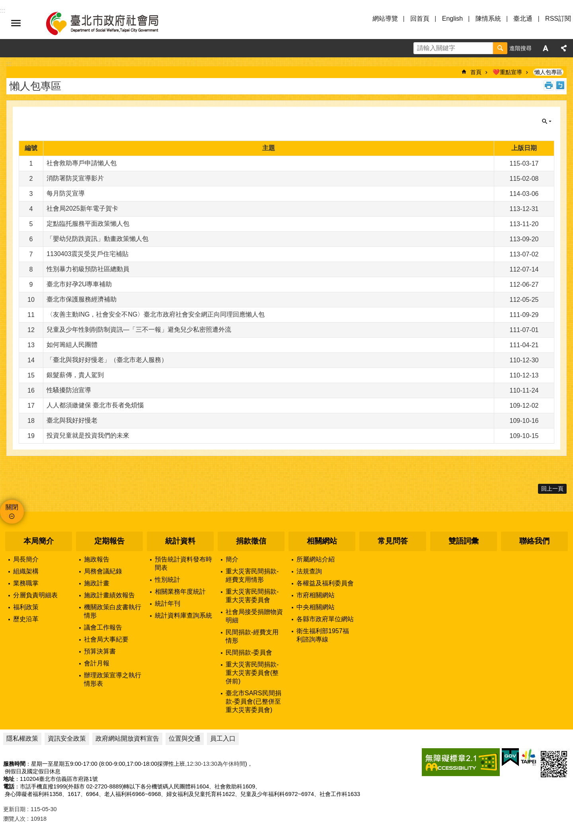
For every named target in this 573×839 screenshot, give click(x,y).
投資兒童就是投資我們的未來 (88, 435)
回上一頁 (552, 488)
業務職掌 (26, 583)
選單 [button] (16, 23)
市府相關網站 (315, 595)
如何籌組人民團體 (72, 344)
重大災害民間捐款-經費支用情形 (252, 575)
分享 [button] (564, 48)
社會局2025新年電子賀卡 (82, 208)
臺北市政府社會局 (111, 23)
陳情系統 (488, 18)
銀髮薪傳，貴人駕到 (75, 375)
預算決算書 (100, 651)
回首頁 (419, 18)
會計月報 (96, 663)
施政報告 (96, 559)
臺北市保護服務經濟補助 (82, 299)
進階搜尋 (520, 48)
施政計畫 (96, 583)
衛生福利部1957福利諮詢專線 (322, 635)
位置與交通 (185, 738)
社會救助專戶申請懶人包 (82, 163)
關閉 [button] (546, 121)
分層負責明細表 (35, 595)
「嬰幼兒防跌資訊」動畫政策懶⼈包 (97, 238)
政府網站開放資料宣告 (127, 738)
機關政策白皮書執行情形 (112, 611)
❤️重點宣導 (507, 72)
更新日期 (14, 809)
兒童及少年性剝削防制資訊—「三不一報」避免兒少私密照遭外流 (139, 329)
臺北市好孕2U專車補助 (79, 284)
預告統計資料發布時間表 (183, 563)
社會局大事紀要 (106, 639)
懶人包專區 (548, 72)
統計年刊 (167, 603)
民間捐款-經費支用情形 (252, 636)
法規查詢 (309, 571)
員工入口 (223, 738)
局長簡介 (26, 559)
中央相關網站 (315, 607)
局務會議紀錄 (103, 571)
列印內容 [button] (549, 85)
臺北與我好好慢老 (72, 420)
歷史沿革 (26, 619)
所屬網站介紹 (315, 559)
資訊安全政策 (67, 738)
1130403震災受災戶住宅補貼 (88, 253)
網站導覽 (385, 18)
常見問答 (393, 541)
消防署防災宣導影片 (75, 178)
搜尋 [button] (500, 48)
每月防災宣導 (66, 193)
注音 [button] (560, 85)
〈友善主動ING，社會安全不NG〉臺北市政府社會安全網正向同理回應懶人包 (156, 314)
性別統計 (167, 579)
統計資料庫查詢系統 (183, 615)
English (452, 18)
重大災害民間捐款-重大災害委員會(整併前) (252, 672)
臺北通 (522, 18)
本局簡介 (38, 541)
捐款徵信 (251, 541)
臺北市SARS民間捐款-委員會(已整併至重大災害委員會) (253, 701)
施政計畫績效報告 (109, 595)
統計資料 (180, 541)
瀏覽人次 (14, 819)
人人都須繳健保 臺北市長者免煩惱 (95, 405)
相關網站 (322, 541)
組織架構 (26, 571)
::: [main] (9, 64)
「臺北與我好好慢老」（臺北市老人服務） (107, 359)
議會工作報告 (103, 627)
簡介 (232, 559)
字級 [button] (545, 48)
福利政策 (26, 607)
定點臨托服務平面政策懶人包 (88, 223)
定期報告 (109, 541)
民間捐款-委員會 (249, 652)
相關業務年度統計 (180, 591)
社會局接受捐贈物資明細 (254, 616)
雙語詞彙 (463, 541)
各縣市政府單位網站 (325, 619)
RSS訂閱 (558, 18)
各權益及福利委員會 (325, 583)
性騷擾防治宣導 (69, 390)
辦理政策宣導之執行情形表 (112, 679)
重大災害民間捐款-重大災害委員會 (252, 595)
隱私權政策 (22, 738)
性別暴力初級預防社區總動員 (88, 269)
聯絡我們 (534, 541)
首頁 (475, 72)
